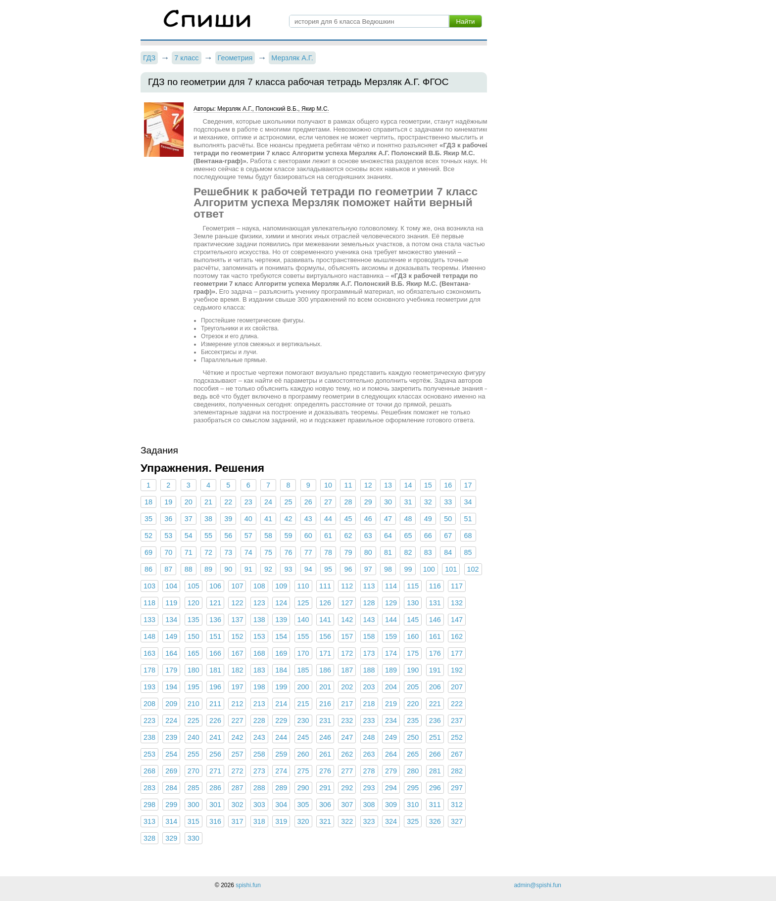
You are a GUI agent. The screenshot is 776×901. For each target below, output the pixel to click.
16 (448, 485)
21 (208, 502)
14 (408, 485)
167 (237, 653)
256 (215, 754)
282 (457, 771)
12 (368, 485)
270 (193, 771)
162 (457, 636)
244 (281, 737)
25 (288, 502)
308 (369, 805)
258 (259, 754)
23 (248, 502)
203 (369, 687)
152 (237, 636)
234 (391, 720)
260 (303, 754)
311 (435, 805)
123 (259, 603)
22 (228, 502)
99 (408, 569)
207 (457, 687)
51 (468, 519)
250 (413, 737)
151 (215, 636)
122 (237, 603)
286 (215, 788)
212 (237, 704)
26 (308, 502)
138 (259, 620)
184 (281, 670)
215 (303, 704)
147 (457, 620)
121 (215, 603)
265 (413, 754)
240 (193, 737)
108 (259, 586)
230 (303, 720)
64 (388, 536)
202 (347, 687)
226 (215, 720)
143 (369, 620)
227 (237, 720)
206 (435, 687)
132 (457, 603)
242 (237, 737)
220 (413, 704)
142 (347, 620)
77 (308, 552)
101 (451, 569)
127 (347, 603)
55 (208, 536)
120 (193, 603)
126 (325, 603)
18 (148, 502)
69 (148, 552)
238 (149, 737)
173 (369, 653)
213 (259, 704)
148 (149, 636)
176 (435, 653)
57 (248, 536)
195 (193, 687)
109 (281, 586)
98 (388, 569)
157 (347, 636)
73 (228, 552)
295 (413, 788)
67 (448, 536)
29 (368, 502)
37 (189, 519)
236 (435, 720)
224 (171, 720)
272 (237, 771)
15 (428, 485)
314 (171, 821)
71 (189, 552)
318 (259, 821)
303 (259, 805)
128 (369, 603)
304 (281, 805)
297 (457, 788)
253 (149, 754)
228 (259, 720)
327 (457, 821)
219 (391, 704)
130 (413, 603)
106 (215, 586)
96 (348, 569)
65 (408, 536)
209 (171, 704)
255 (193, 754)
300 (193, 805)
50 (448, 519)
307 (347, 805)
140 (303, 620)
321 (325, 821)
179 (171, 670)
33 (448, 502)
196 (215, 687)
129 (391, 603)
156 (325, 636)
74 (248, 552)
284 (171, 788)
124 (281, 603)
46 (368, 519)
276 (325, 771)
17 (468, 485)
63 (368, 536)
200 (303, 687)
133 (149, 620)
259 (281, 754)
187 (347, 670)
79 (348, 552)
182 (237, 670)
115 (413, 586)
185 (303, 670)
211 (215, 704)
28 (348, 502)
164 (171, 653)
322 (347, 821)
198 (259, 687)
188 (369, 670)
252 (457, 737)
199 (281, 687)
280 (413, 771)
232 (347, 720)
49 (428, 519)
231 (325, 720)
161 (435, 636)
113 (369, 586)
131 (435, 603)
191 (435, 670)
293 (369, 788)
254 (171, 754)
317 (237, 821)
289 (281, 788)
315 (193, 821)
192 (457, 670)
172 (347, 653)
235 (413, 720)
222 (457, 704)
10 (328, 485)
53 (168, 536)
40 (248, 519)
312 (457, 805)
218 (369, 704)
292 (347, 788)
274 (281, 771)
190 (413, 670)
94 (308, 569)
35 (148, 519)
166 (215, 653)
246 (325, 737)
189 (391, 670)
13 (388, 485)
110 (303, 586)
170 (303, 653)
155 (303, 636)
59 (288, 536)
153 (259, 636)
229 (281, 720)
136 (215, 620)
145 (413, 620)
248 (369, 737)
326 (435, 821)
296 (435, 788)
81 (388, 552)
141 (325, 620)
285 (193, 788)
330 (193, 838)
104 (171, 586)
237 (457, 720)
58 (268, 536)
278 (369, 771)
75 (268, 552)
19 (168, 502)
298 (149, 805)
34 (468, 502)
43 (308, 519)
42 (288, 519)
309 (391, 805)
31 (408, 502)
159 (391, 636)
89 (208, 569)
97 (368, 569)
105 (193, 586)
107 (237, 586)
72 (208, 552)
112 (347, 586)
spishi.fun (248, 885)
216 (325, 704)
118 (149, 603)
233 (369, 720)
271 (215, 771)
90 (228, 569)
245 (303, 737)
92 (268, 569)
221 (435, 704)
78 (328, 552)
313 (149, 821)
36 (168, 519)
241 (215, 737)
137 (237, 620)
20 (189, 502)
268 (149, 771)
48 (408, 519)
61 (328, 536)
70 (168, 552)
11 (348, 485)
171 (325, 653)
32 (428, 502)
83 (428, 552)
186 (325, 670)
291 (325, 788)
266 (435, 754)
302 (237, 805)
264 (391, 754)
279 (391, 771)
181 (215, 670)
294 (391, 788)
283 (149, 788)
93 (288, 569)
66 (428, 536)
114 (391, 586)
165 (193, 653)
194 (171, 687)
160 (413, 636)
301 (215, 805)
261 (325, 754)
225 (193, 720)
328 (149, 838)
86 (148, 569)
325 (413, 821)
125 (303, 603)
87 (168, 569)
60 (308, 536)
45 (348, 519)
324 (391, 821)
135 (193, 620)
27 (328, 502)
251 (435, 737)
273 (259, 771)
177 (457, 653)
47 (388, 519)
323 (369, 821)
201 (325, 687)
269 (171, 771)
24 (268, 502)
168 (259, 653)
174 (391, 653)
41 (268, 519)
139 (281, 620)
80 (368, 552)
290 (303, 788)
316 (215, 821)
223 (149, 720)
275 (303, 771)
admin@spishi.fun (537, 885)
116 (435, 586)
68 (468, 536)
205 (413, 687)
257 (237, 754)
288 (259, 788)
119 (171, 603)
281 (435, 771)
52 (148, 536)
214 (281, 704)
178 (149, 670)
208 (149, 704)
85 (468, 552)
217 (347, 704)
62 (348, 536)
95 (328, 569)
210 (193, 704)
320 (303, 821)
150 (193, 636)
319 (281, 821)
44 (328, 519)
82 (408, 552)
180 (193, 670)
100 (429, 569)
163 (149, 653)
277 (347, 771)
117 (457, 586)
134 (171, 620)
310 (413, 805)
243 (259, 737)
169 (281, 653)
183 (259, 670)
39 (228, 519)
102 (473, 569)
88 (189, 569)
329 (171, 838)
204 (391, 687)
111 (325, 586)
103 (149, 586)
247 (347, 737)
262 (347, 754)
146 (435, 620)
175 (413, 653)
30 (388, 502)
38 (208, 519)
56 (228, 536)
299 (171, 805)
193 (149, 687)
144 (391, 620)
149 (171, 636)
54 (189, 536)
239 (171, 737)
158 (369, 636)
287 (237, 788)
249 (391, 737)
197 (237, 687)
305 (303, 805)
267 (457, 754)
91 (248, 569)
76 (288, 552)
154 (281, 636)
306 (325, 805)
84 (448, 552)
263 (369, 754)
